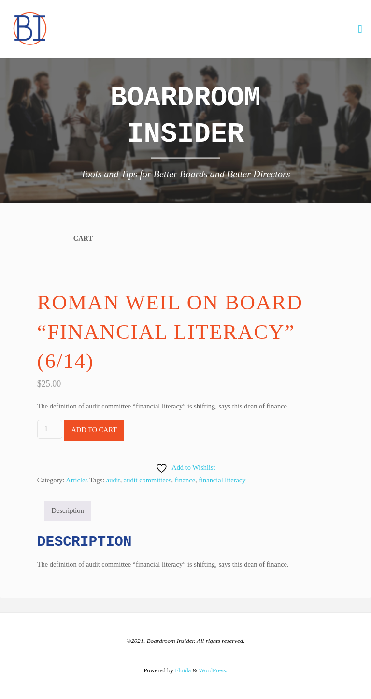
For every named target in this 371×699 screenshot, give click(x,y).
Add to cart (94, 430)
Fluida (182, 670)
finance (185, 480)
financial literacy (222, 480)
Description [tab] (68, 510)
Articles (77, 480)
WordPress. (213, 670)
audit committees (147, 480)
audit (113, 480)
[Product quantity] (49, 429)
